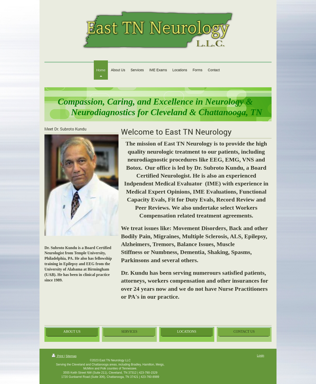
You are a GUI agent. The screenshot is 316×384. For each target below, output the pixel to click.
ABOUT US (71, 331)
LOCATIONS (186, 331)
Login (260, 355)
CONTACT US (244, 331)
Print (58, 356)
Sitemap (71, 356)
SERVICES (129, 331)
